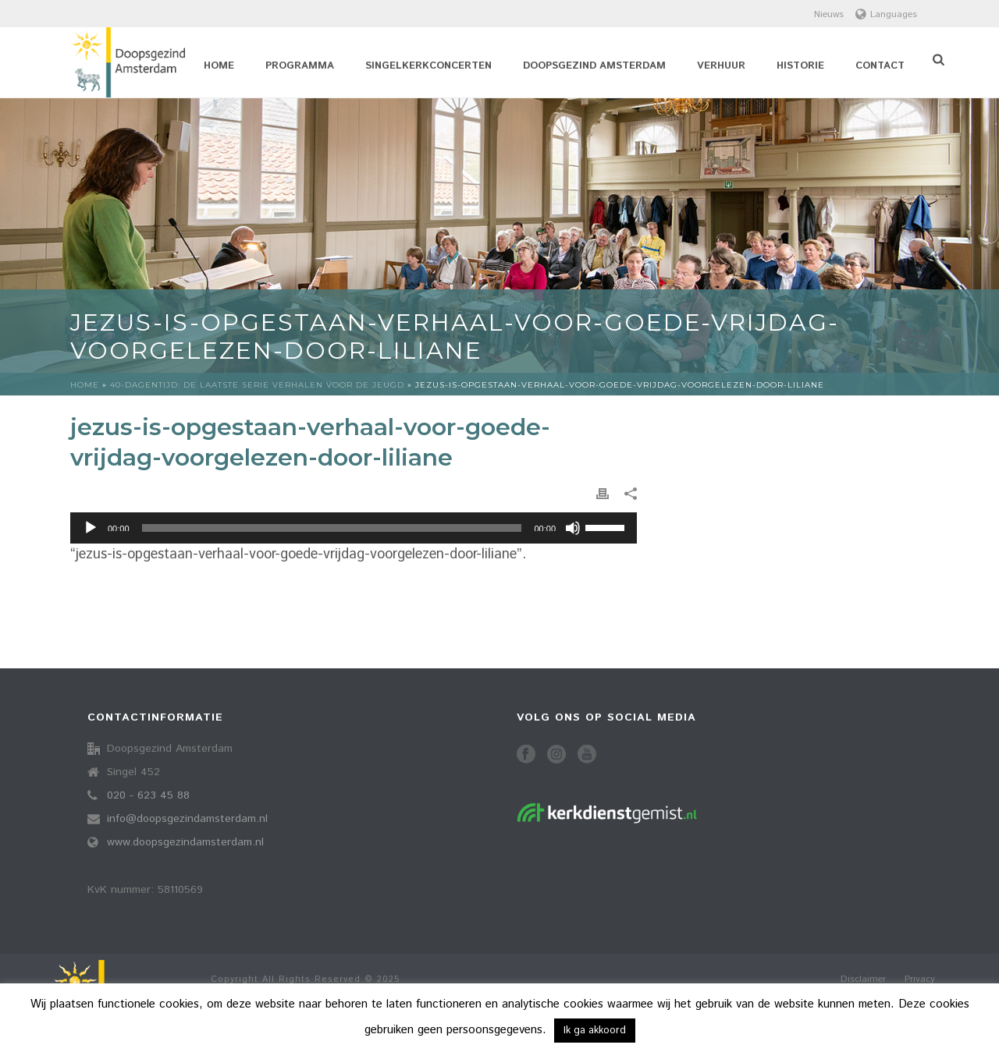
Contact (880, 65)
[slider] (332, 528)
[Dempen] (573, 528)
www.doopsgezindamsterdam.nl (185, 842)
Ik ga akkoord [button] (594, 1030)
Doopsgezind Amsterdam (594, 65)
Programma (299, 65)
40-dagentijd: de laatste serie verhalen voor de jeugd (257, 385)
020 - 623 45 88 (148, 795)
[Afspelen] (90, 528)
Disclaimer (863, 979)
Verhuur (721, 65)
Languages (886, 14)
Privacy (920, 979)
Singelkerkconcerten (428, 65)
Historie (800, 65)
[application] (353, 528)
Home (219, 65)
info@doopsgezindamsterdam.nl (187, 819)
